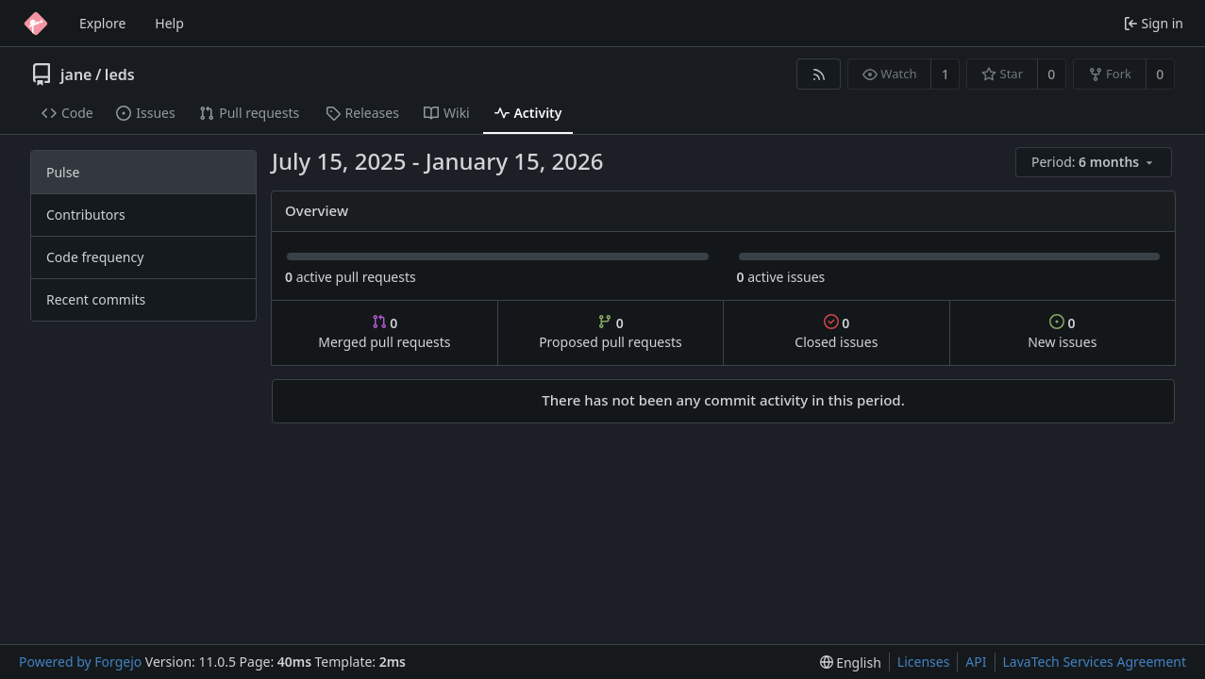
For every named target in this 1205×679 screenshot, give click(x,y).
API (975, 662)
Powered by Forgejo (80, 662)
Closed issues (836, 332)
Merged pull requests (384, 332)
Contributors (86, 215)
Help (169, 23)
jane (76, 74)
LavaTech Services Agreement (1094, 662)
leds (120, 74)
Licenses (923, 662)
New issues (1062, 332)
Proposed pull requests (610, 332)
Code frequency (94, 257)
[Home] (35, 24)
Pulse (62, 172)
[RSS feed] (818, 74)
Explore (102, 23)
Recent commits (95, 299)
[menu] (1095, 162)
